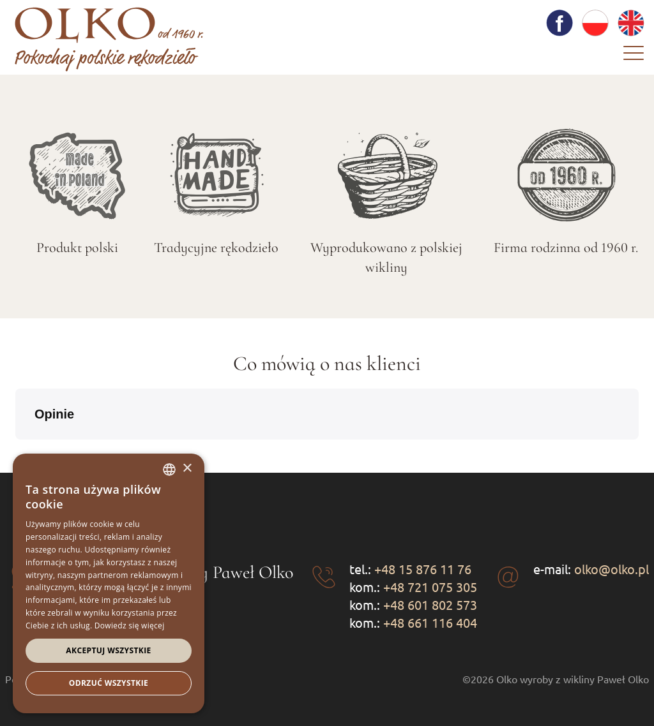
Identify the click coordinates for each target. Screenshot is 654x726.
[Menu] (633, 56)
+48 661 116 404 (430, 622)
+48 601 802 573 (430, 604)
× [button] (187, 468)
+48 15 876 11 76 (422, 569)
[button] (15, 452)
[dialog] (108, 583)
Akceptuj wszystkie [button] (108, 650)
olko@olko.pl (611, 569)
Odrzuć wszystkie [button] (108, 683)
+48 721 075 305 (430, 587)
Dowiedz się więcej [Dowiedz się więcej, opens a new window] (130, 625)
